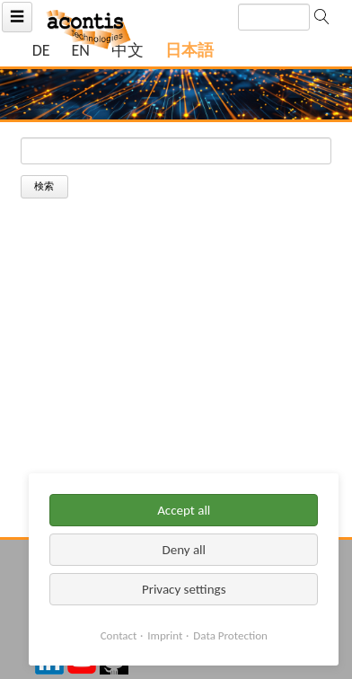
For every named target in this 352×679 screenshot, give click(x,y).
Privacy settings (184, 589)
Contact (119, 635)
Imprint (164, 635)
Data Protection (230, 635)
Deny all (184, 550)
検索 (44, 186)
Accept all (183, 510)
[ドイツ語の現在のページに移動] (41, 50)
